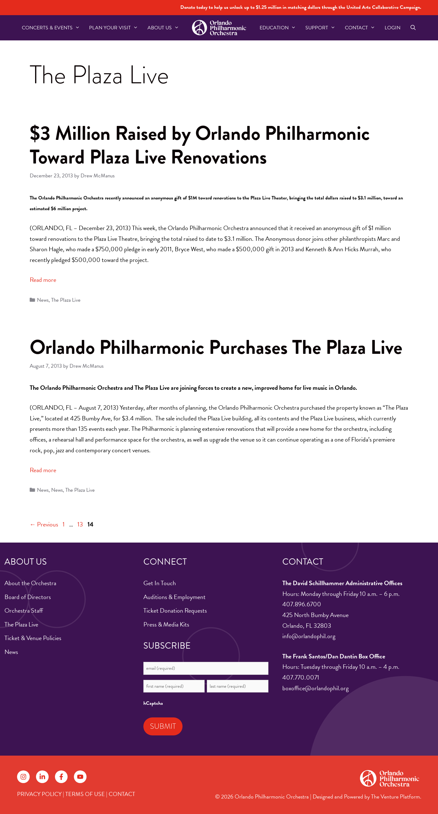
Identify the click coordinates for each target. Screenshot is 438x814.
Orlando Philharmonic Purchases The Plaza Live (216, 347)
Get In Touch (159, 583)
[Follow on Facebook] (61, 776)
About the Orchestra (30, 583)
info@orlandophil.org (308, 636)
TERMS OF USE (85, 794)
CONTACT (122, 794)
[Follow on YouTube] (80, 776)
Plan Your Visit (116, 27)
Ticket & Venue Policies (32, 638)
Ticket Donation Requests (175, 610)
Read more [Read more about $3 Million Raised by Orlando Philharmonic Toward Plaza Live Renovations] (43, 279)
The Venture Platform (395, 796)
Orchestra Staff (23, 610)
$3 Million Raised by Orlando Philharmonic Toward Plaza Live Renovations (200, 145)
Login (392, 28)
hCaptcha (153, 703)
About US (165, 27)
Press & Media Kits (166, 624)
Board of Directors (27, 597)
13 (81, 524)
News (43, 300)
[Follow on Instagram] (23, 776)
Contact (362, 27)
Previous (44, 524)
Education (280, 27)
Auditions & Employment (174, 597)
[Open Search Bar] (413, 27)
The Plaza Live (66, 300)
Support (322, 27)
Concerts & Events (53, 27)
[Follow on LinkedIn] (42, 776)
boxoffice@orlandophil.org (315, 688)
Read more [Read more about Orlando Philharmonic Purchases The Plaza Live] (43, 470)
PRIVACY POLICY (39, 794)
